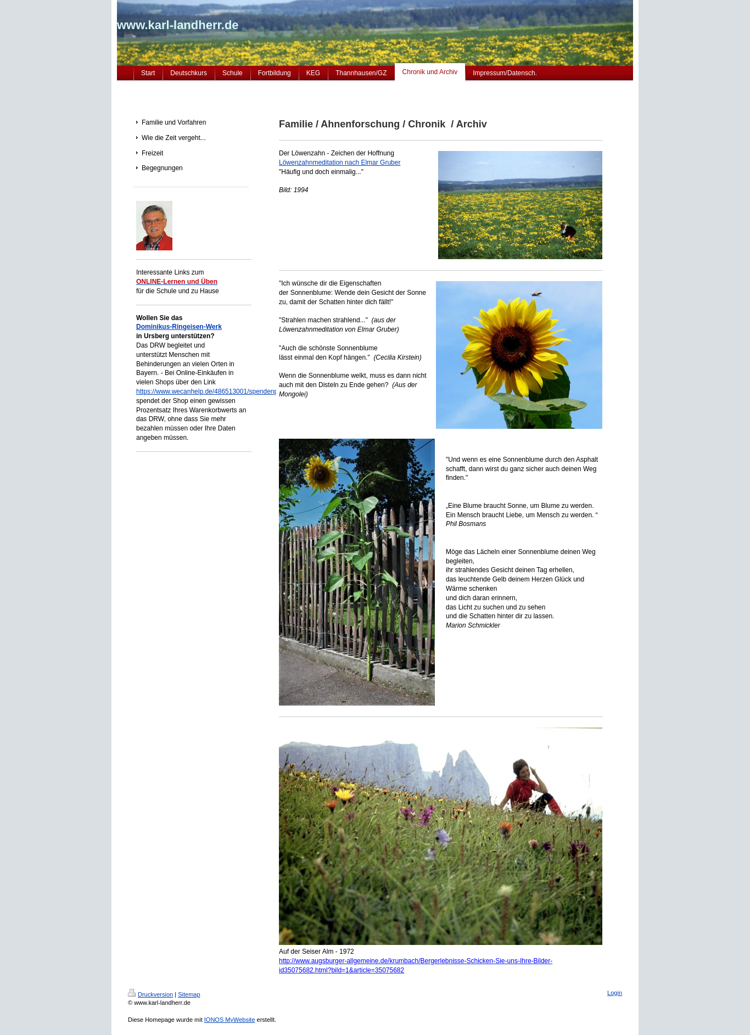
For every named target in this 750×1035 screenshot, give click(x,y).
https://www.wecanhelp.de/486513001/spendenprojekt (215, 391)
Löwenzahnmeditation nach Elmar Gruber (339, 162)
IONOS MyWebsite (229, 1019)
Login (614, 992)
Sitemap (189, 994)
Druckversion (150, 994)
